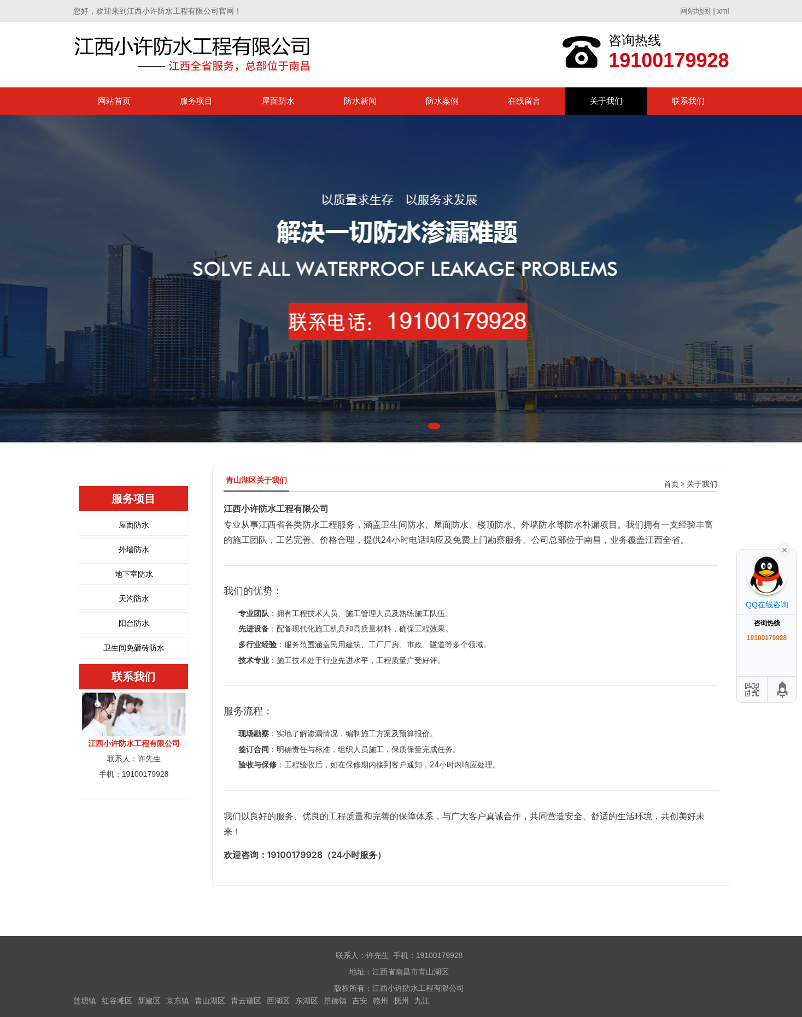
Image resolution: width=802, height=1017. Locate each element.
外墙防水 (134, 549)
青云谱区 (246, 1000)
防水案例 (442, 100)
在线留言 (524, 100)
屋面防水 (278, 100)
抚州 (401, 1000)
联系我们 (688, 100)
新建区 (149, 1000)
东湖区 (306, 1000)
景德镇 (335, 1000)
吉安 (359, 1000)
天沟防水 (134, 598)
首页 (671, 484)
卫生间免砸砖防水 (134, 647)
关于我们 (606, 100)
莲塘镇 (84, 1000)
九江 (422, 1000)
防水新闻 (360, 100)
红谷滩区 (117, 1000)
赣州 (380, 1000)
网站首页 (114, 100)
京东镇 (177, 1000)
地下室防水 (134, 574)
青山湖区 (210, 1000)
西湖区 (278, 1000)
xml (723, 11)
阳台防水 (134, 623)
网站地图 (695, 11)
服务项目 (196, 100)
